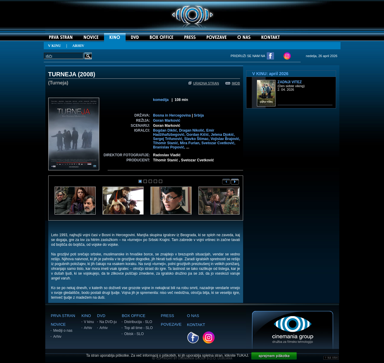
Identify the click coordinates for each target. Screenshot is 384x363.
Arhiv (57, 336)
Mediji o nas (62, 330)
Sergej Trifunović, (168, 139)
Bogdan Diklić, (166, 130)
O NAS (193, 315)
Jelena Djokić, (223, 135)
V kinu (89, 322)
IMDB (232, 83)
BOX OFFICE (133, 315)
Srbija (199, 115)
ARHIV (78, 46)
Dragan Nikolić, (192, 130)
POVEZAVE (171, 324)
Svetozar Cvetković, (218, 143)
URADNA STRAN (204, 83)
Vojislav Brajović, (225, 139)
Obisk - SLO (134, 334)
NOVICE (58, 324)
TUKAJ (242, 355)
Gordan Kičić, (198, 135)
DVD (101, 315)
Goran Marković (166, 120)
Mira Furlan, (190, 143)
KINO (86, 315)
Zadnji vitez (290, 82)
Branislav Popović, (169, 147)
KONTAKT (196, 324)
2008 (86, 74)
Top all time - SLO (138, 328)
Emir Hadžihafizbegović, (183, 132)
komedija (161, 100)
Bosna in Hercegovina (172, 115)
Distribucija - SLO (138, 322)
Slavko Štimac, (197, 139)
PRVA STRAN (63, 315)
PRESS (167, 315)
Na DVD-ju (108, 322)
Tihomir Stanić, (166, 143)
